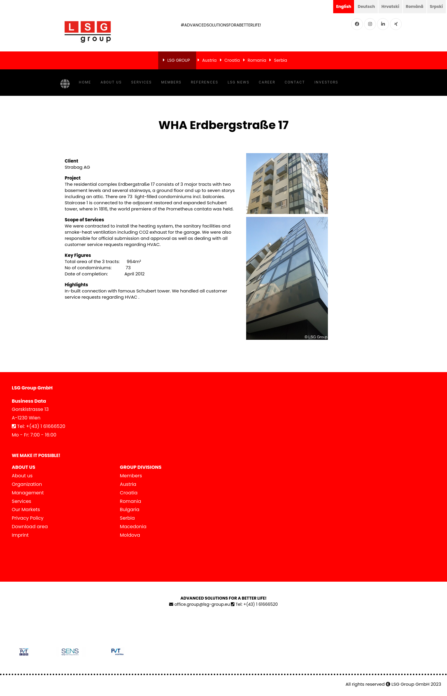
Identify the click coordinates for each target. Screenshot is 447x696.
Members (171, 82)
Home (85, 82)
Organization (27, 484)
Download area (30, 526)
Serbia (280, 60)
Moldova (130, 534)
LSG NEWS (238, 82)
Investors (326, 82)
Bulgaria (129, 509)
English (341, 6)
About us (111, 82)
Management (28, 492)
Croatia (232, 60)
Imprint (20, 534)
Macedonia (133, 526)
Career (267, 82)
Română (414, 6)
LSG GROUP (178, 60)
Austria (209, 60)
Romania (257, 60)
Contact (295, 82)
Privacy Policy (28, 518)
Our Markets (26, 509)
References (204, 82)
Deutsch (364, 6)
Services (141, 82)
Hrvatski (389, 6)
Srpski (436, 6)
